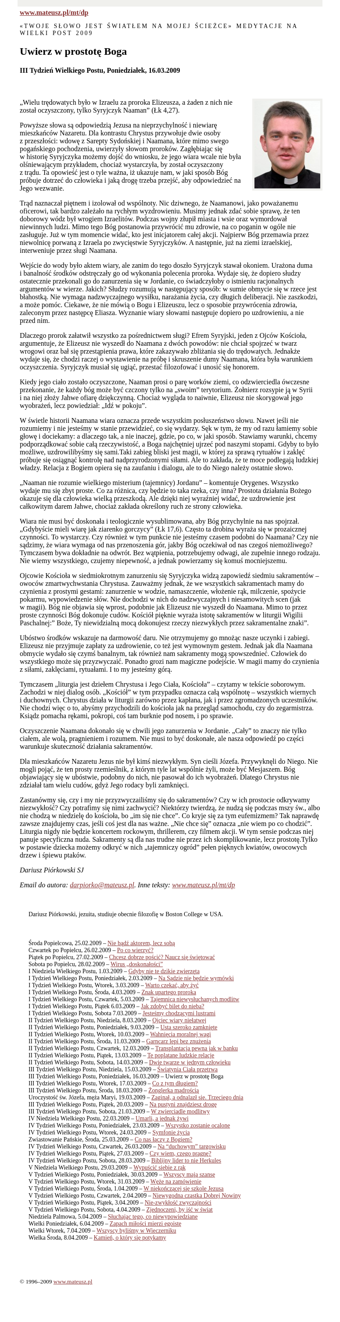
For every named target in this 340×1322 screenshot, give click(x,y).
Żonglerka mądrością (173, 1090)
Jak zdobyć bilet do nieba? (172, 1006)
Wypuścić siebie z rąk (159, 1167)
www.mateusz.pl (73, 1281)
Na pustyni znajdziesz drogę (183, 1104)
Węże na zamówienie (175, 1181)
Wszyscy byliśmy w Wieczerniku (136, 1230)
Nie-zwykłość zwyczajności (178, 1202)
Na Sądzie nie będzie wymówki (196, 978)
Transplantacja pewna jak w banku (196, 1048)
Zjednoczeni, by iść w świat (179, 1209)
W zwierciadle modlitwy (180, 1111)
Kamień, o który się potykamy (130, 1237)
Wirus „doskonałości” (137, 964)
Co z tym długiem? (175, 1083)
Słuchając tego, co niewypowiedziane (153, 1216)
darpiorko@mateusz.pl (102, 885)
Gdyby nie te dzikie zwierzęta (164, 971)
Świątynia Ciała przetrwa (187, 1069)
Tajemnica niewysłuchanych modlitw (195, 999)
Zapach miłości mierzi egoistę (145, 1223)
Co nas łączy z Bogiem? (163, 1139)
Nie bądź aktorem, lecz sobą (141, 943)
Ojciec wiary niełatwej (179, 1020)
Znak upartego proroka (168, 992)
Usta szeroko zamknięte (188, 1027)
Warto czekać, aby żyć (172, 985)
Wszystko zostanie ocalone (197, 1125)
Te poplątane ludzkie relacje (181, 1055)
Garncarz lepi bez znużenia (178, 1041)
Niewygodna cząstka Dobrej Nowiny (197, 1195)
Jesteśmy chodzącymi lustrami (179, 1013)
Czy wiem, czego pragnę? (180, 1153)
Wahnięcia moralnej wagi (180, 1034)
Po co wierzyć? (135, 950)
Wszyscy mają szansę (189, 1174)
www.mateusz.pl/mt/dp (54, 12)
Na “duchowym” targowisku (191, 1146)
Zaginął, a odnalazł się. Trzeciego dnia (197, 1097)
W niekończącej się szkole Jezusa (183, 1188)
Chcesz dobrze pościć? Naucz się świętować (162, 957)
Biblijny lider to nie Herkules (186, 1160)
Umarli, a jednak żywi (162, 1118)
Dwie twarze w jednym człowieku (190, 1062)
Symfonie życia (171, 1132)
